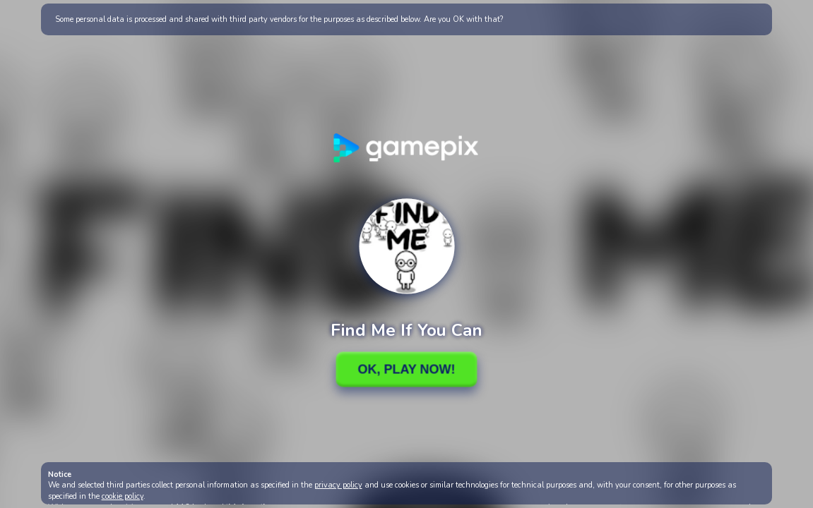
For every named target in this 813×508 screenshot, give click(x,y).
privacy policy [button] (338, 485)
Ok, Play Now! (406, 369)
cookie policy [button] (122, 496)
